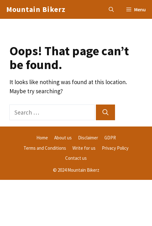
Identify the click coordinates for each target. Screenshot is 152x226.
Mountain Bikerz (36, 9)
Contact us (76, 158)
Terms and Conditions (45, 148)
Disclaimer (88, 138)
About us (63, 138)
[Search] (105, 113)
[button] (111, 9)
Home (42, 138)
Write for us (84, 148)
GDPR (110, 138)
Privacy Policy (115, 148)
